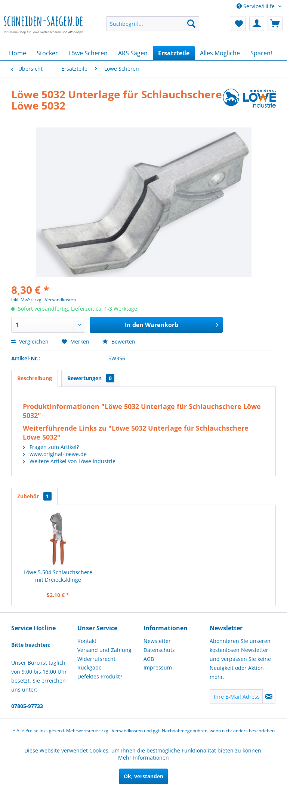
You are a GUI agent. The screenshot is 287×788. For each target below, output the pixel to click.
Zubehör (34, 496)
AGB (149, 658)
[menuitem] (153, 23)
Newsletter (157, 640)
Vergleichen (30, 341)
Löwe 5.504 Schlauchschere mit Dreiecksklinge (58, 576)
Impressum (158, 667)
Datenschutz (159, 649)
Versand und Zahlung (104, 649)
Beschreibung (34, 378)
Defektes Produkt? (99, 676)
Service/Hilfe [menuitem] (256, 6)
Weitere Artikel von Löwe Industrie (69, 461)
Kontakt (86, 640)
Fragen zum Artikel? (51, 446)
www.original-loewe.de (55, 454)
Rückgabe (89, 667)
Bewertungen (90, 378)
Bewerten (118, 341)
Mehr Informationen (143, 757)
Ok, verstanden (143, 776)
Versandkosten (127, 730)
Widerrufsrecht (96, 658)
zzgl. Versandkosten (55, 299)
